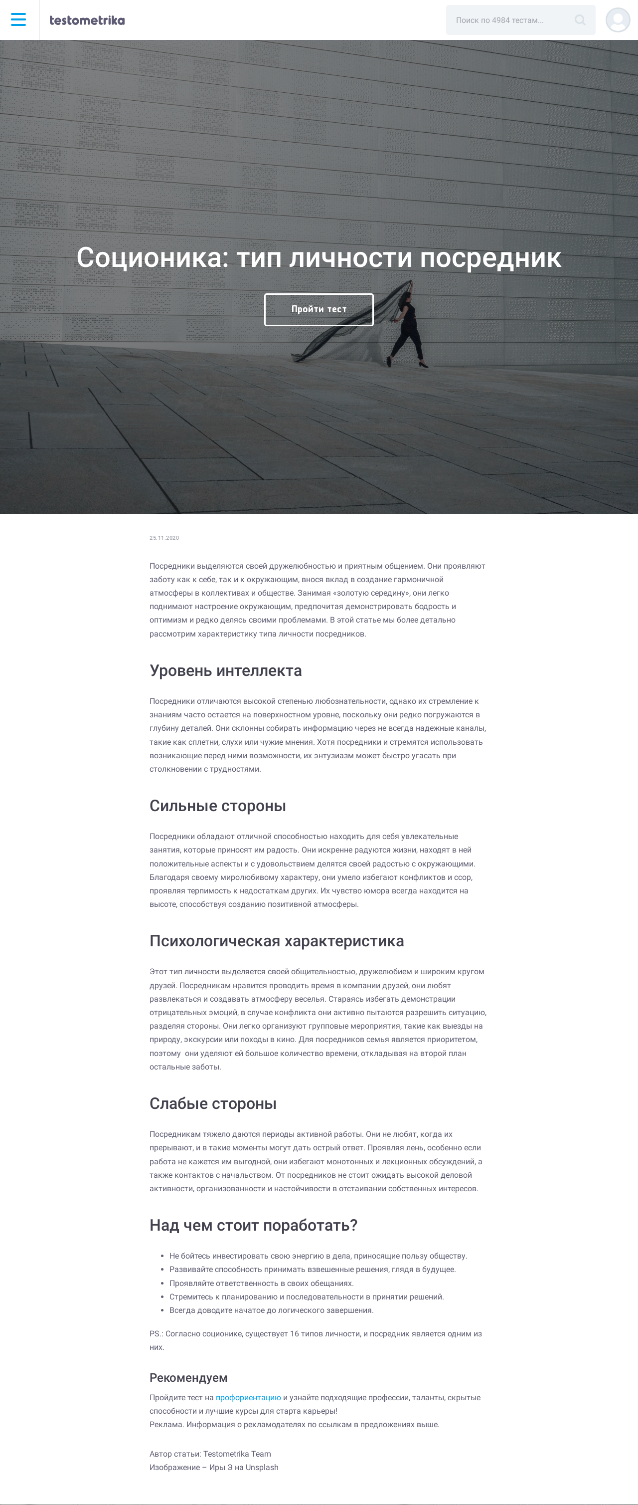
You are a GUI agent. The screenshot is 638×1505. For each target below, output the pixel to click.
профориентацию (248, 1397)
